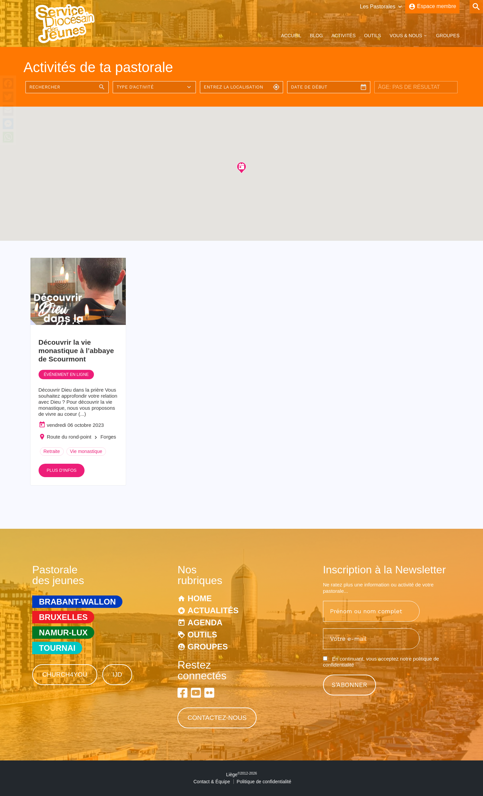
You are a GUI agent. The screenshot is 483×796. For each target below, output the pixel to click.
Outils (372, 35)
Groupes (448, 35)
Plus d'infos (61, 470)
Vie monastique (86, 451)
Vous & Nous (405, 35)
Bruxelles (63, 617)
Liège (241, 774)
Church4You (64, 674)
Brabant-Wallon (77, 601)
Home (199, 598)
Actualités (212, 610)
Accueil (291, 35)
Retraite (52, 451)
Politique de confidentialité (264, 781)
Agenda (204, 622)
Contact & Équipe (212, 781)
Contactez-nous (217, 717)
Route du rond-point (69, 437)
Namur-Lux (63, 632)
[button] (241, 167)
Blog (316, 35)
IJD (117, 674)
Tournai (57, 647)
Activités (343, 35)
